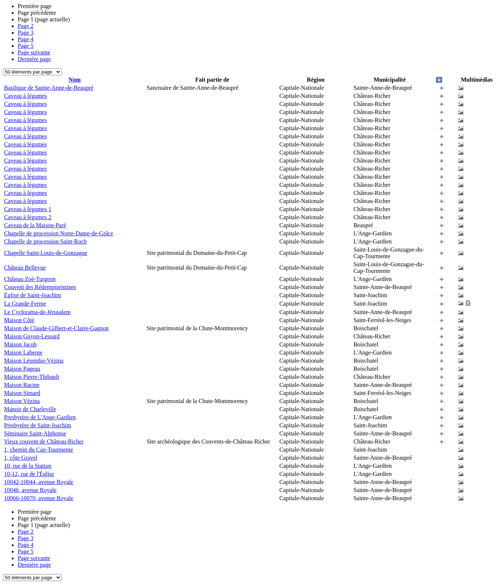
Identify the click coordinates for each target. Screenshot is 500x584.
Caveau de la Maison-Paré (35, 225)
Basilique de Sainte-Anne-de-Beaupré (49, 88)
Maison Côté (19, 320)
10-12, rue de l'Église (29, 474)
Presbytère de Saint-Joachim (37, 425)
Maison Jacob (20, 344)
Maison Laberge (23, 352)
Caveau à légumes (25, 96)
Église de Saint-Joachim (32, 295)
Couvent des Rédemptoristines (40, 287)
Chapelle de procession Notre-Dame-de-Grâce (58, 233)
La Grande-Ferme (25, 303)
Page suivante (34, 52)
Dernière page (34, 59)
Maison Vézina (22, 401)
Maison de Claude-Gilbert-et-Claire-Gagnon (56, 328)
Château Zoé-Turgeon (30, 279)
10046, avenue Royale (30, 490)
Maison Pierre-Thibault (31, 377)
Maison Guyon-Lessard (32, 336)
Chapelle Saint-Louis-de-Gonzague (45, 253)
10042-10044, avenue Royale (38, 482)
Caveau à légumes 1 (27, 209)
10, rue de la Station (27, 466)
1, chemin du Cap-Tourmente (38, 449)
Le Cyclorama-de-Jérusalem (37, 312)
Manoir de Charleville (30, 409)
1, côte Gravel (20, 458)
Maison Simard (22, 393)
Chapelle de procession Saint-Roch (45, 241)
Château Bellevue (25, 267)
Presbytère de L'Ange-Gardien (40, 417)
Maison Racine (21, 385)
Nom (74, 79)
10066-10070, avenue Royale (38, 498)
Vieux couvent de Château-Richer (44, 441)
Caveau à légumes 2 (27, 217)
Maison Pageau (22, 369)
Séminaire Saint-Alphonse (35, 433)
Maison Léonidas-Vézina (33, 360)
